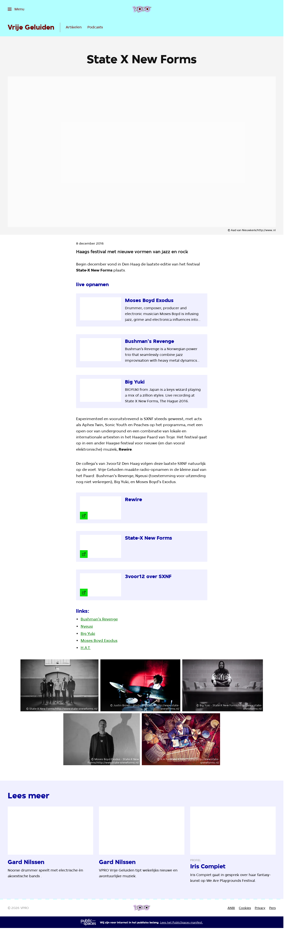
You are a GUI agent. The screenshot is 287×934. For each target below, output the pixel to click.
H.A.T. (86, 647)
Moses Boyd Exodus (99, 640)
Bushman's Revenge (99, 619)
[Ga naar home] (141, 9)
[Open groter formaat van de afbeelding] (59, 685)
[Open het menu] (16, 9)
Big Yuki (88, 633)
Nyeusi (87, 626)
